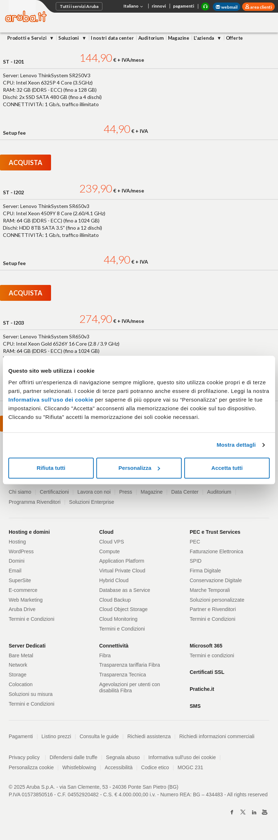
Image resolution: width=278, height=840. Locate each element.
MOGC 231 (190, 767)
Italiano (133, 6)
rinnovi (159, 6)
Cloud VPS (111, 542)
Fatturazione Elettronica (216, 551)
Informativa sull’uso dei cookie (50, 400)
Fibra (105, 655)
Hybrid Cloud (114, 580)
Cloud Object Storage (123, 609)
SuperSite (20, 580)
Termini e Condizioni (31, 619)
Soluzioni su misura (30, 694)
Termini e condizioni (212, 655)
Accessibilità (118, 767)
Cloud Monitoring (118, 619)
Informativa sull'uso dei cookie (182, 757)
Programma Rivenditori (34, 502)
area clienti (260, 7)
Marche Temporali (210, 590)
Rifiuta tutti (51, 468)
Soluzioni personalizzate (217, 600)
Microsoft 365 (206, 646)
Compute (109, 551)
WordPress (21, 551)
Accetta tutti (227, 468)
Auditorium (151, 38)
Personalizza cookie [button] (31, 767)
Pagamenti (21, 736)
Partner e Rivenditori (213, 609)
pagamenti (183, 6)
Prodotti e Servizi (27, 38)
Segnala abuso (123, 757)
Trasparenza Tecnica (122, 674)
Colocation (21, 684)
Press (125, 492)
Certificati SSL (207, 672)
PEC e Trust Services (215, 532)
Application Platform (121, 561)
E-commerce (23, 590)
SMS (195, 706)
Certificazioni (54, 492)
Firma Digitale (205, 570)
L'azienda (204, 38)
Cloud (106, 532)
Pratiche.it (202, 689)
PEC (195, 542)
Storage (17, 674)
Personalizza (139, 468)
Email (15, 570)
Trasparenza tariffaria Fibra (129, 665)
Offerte (234, 38)
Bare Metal (21, 655)
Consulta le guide (99, 736)
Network (18, 665)
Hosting (17, 542)
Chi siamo (20, 492)
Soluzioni (69, 38)
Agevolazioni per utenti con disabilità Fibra (129, 687)
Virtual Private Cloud (122, 570)
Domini (17, 561)
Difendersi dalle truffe (73, 757)
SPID (196, 561)
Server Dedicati (27, 646)
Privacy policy (27, 757)
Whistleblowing (79, 767)
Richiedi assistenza (149, 736)
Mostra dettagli (236, 445)
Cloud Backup (115, 600)
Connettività (114, 646)
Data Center (184, 492)
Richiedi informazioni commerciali (216, 736)
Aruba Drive (22, 609)
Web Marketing (26, 600)
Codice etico (155, 767)
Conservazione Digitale (216, 580)
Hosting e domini (29, 532)
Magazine (178, 38)
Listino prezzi (56, 736)
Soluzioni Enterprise (91, 502)
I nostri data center (112, 38)
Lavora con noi (94, 492)
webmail (226, 7)
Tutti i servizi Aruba (79, 6)
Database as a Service (124, 590)
